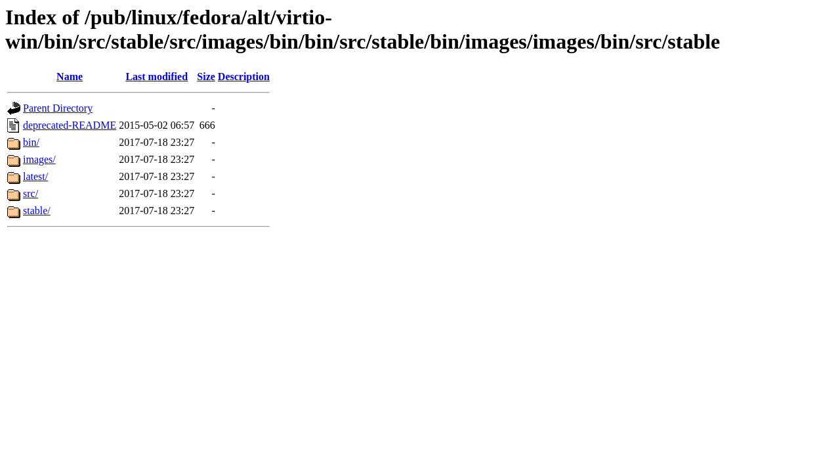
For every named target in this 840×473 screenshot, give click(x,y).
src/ (30, 193)
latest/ (35, 176)
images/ (39, 159)
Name (69, 76)
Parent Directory (58, 108)
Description (244, 76)
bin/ (31, 142)
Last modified (156, 76)
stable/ (37, 210)
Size (206, 76)
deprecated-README (69, 125)
